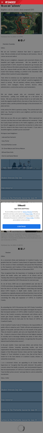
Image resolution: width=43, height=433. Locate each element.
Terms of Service (27, 212)
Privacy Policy (29, 214)
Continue (21, 226)
